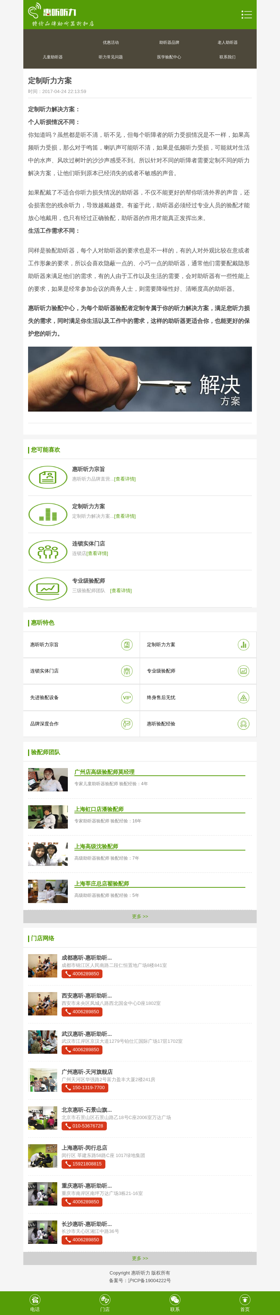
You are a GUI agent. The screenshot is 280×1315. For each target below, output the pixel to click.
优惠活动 (111, 42)
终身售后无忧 (161, 697)
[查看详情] (125, 479)
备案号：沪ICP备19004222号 (140, 1280)
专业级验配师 (161, 671)
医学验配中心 (169, 57)
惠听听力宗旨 (44, 644)
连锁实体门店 (44, 671)
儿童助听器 (53, 57)
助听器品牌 (169, 42)
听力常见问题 (111, 57)
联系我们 (227, 57)
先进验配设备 (44, 697)
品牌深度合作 (44, 723)
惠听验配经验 (161, 723)
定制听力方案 (161, 644)
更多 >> (140, 916)
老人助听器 (228, 42)
